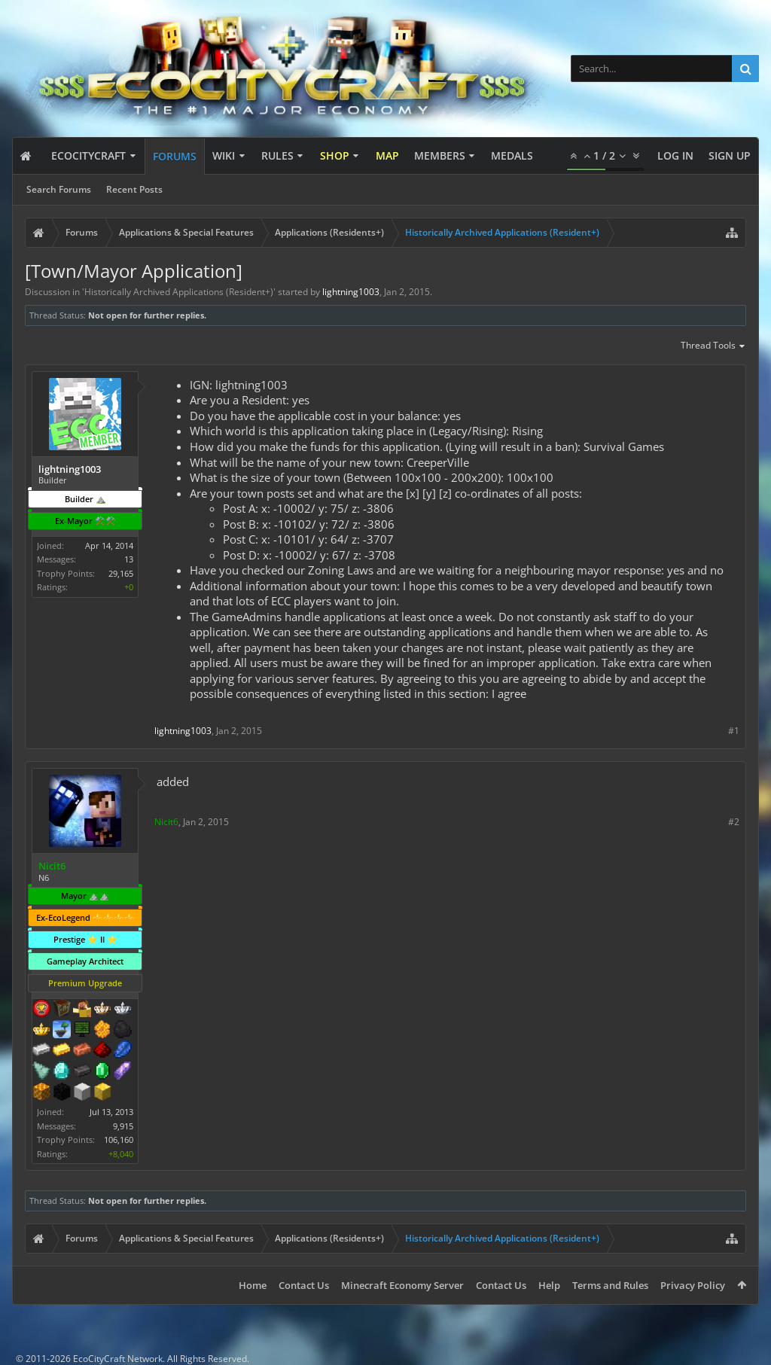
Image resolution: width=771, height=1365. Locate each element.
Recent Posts (134, 189)
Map (387, 155)
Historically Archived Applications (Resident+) (178, 291)
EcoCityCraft (88, 155)
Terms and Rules (610, 1285)
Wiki (223, 155)
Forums (175, 156)
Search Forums (58, 189)
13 (128, 559)
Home (253, 1285)
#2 (733, 821)
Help (549, 1285)
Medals (512, 155)
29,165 (120, 573)
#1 (733, 730)
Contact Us (304, 1285)
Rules (277, 155)
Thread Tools (713, 346)
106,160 (118, 1139)
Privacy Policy (692, 1285)
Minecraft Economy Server (402, 1285)
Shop (334, 155)
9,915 (123, 1126)
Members (439, 155)
